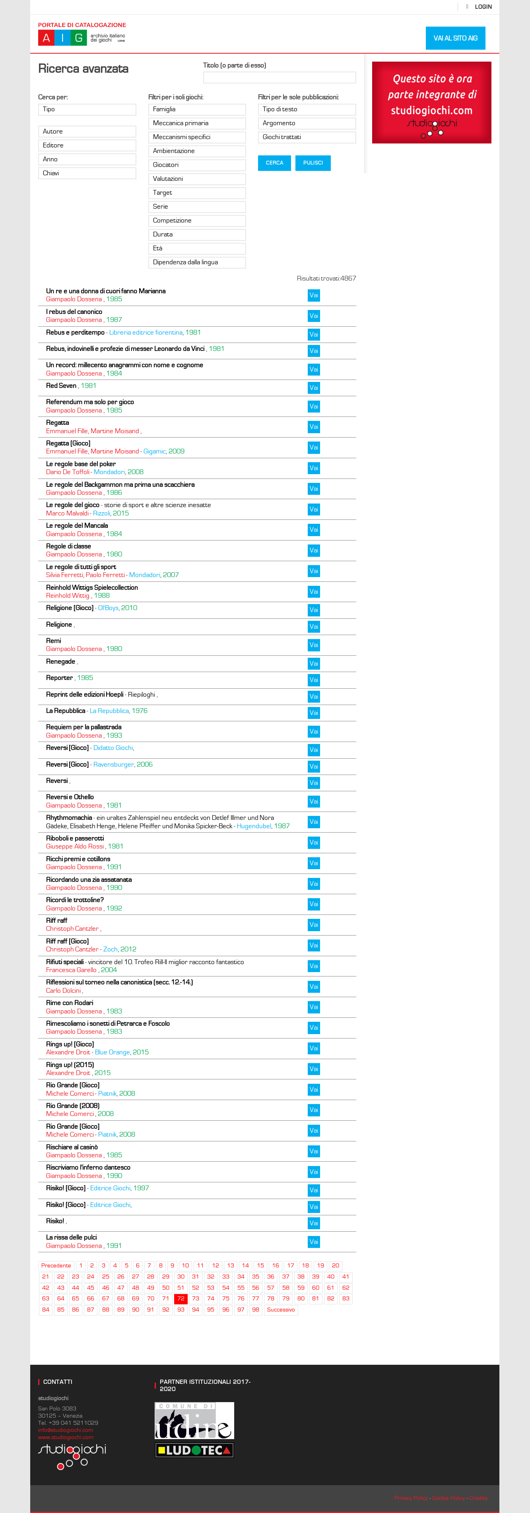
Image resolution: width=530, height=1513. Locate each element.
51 (180, 1287)
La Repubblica (65, 711)
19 (320, 1265)
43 (60, 1287)
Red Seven (61, 386)
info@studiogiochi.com (65, 1430)
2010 (129, 608)
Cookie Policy (448, 1498)
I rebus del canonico (74, 312)
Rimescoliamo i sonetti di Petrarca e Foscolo (108, 1024)
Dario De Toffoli (67, 472)
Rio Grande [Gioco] (72, 1085)
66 (90, 1298)
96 (225, 1309)
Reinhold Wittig (67, 596)
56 (255, 1287)
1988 (102, 596)
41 (345, 1276)
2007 (171, 575)
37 (285, 1276)
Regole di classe (68, 546)
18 (305, 1265)
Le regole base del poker (81, 464)
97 (241, 1309)
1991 (114, 867)
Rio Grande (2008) (72, 1106)
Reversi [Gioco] (67, 748)
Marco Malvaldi (67, 513)
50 (165, 1287)
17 (290, 1265)
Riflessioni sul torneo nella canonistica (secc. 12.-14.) (119, 982)
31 (195, 1276)
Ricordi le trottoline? (75, 900)
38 (301, 1276)
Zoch (110, 949)
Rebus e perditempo (75, 333)
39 (315, 1276)
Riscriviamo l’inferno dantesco (88, 1168)
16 (275, 1265)
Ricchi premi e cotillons (78, 859)
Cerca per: (53, 97)
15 (260, 1265)
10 (185, 1265)
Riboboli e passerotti (75, 839)
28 (150, 1276)
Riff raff (56, 921)
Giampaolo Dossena (74, 299)
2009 (176, 451)
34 (241, 1276)
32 (210, 1276)
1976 (140, 711)
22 (60, 1276)
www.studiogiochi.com (65, 1437)
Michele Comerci (69, 1094)
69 (135, 1298)
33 (225, 1276)
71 (165, 1298)
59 (301, 1287)
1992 (114, 908)
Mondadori (109, 472)
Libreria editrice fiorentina (145, 333)
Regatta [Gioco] (68, 444)
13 (230, 1265)
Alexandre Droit (68, 1052)
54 (225, 1287)
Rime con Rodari (69, 1003)
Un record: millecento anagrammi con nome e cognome (124, 365)
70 (150, 1298)
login (483, 7)
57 (270, 1287)
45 (90, 1287)
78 (270, 1298)
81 (315, 1298)
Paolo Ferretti (105, 575)
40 (330, 1276)
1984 (114, 374)
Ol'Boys (108, 608)
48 (135, 1287)
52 (195, 1287)
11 (200, 1265)
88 (105, 1309)
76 (241, 1298)
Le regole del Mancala (77, 526)
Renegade (60, 662)
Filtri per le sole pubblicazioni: (298, 97)
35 (255, 1276)
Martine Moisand (115, 431)
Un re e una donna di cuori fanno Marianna (105, 291)
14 (245, 1265)
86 (75, 1309)
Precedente (56, 1265)
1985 (114, 299)
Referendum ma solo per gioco (90, 402)
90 (135, 1309)
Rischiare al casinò (72, 1147)
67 (105, 1298)
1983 (114, 1011)
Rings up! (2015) (70, 1065)
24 (90, 1276)
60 (315, 1287)
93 (180, 1309)
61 (330, 1287)
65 (75, 1298)
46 (105, 1287)
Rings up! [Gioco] (70, 1044)
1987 (114, 320)
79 (285, 1298)
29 (165, 1276)
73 (195, 1298)
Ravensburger (113, 765)
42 (45, 1287)
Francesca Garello (71, 970)
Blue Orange (112, 1052)
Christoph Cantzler (72, 929)
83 (345, 1298)
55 (241, 1287)
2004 (109, 970)
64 (60, 1298)
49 (150, 1287)
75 (225, 1298)
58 (285, 1287)
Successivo (281, 1309)
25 (105, 1276)
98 (255, 1309)
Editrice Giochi (110, 1188)
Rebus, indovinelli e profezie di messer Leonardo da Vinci (125, 349)
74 (210, 1298)
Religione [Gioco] (69, 608)
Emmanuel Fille (67, 431)
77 (255, 1298)
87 (90, 1309)
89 (120, 1309)
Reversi (57, 781)
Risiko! (55, 1221)
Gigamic (155, 451)
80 (301, 1298)
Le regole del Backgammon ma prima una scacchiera (120, 485)
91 (150, 1309)
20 (335, 1265)
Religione (59, 625)
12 (215, 1265)
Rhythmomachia (69, 818)
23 (75, 1276)
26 (120, 1276)
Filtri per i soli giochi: (175, 97)
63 (45, 1298)
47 (120, 1287)
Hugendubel (254, 826)
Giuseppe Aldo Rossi (74, 846)
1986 (114, 493)
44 (75, 1287)
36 (270, 1276)
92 (165, 1309)
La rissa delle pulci (71, 1238)
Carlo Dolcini (63, 991)
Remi (53, 641)
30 (180, 1276)
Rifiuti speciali (64, 962)
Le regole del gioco (72, 505)
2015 (121, 513)
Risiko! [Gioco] (65, 1188)
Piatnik (107, 1094)
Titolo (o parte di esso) (234, 66)
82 (330, 1298)
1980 (114, 554)
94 (195, 1309)
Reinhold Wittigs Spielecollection (92, 588)
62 (345, 1287)
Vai (314, 295)
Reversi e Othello (70, 797)
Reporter (59, 678)
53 (210, 1287)
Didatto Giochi (113, 748)
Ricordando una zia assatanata (89, 880)
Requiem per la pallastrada (83, 727)
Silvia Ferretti (64, 575)
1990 (114, 888)
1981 (193, 333)
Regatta (57, 423)
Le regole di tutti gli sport (81, 567)
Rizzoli (101, 513)
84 (45, 1309)
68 (120, 1298)
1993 (114, 736)
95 (210, 1309)
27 (135, 1276)
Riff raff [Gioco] (67, 941)
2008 (136, 472)
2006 (145, 765)
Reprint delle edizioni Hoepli (84, 695)
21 (45, 1276)
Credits (478, 1498)
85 (60, 1309)
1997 (141, 1188)
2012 (128, 949)
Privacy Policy (411, 1498)
